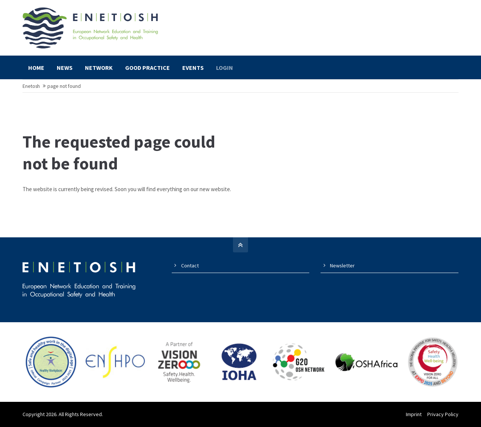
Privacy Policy (442, 414)
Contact (190, 265)
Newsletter (342, 265)
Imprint (414, 414)
